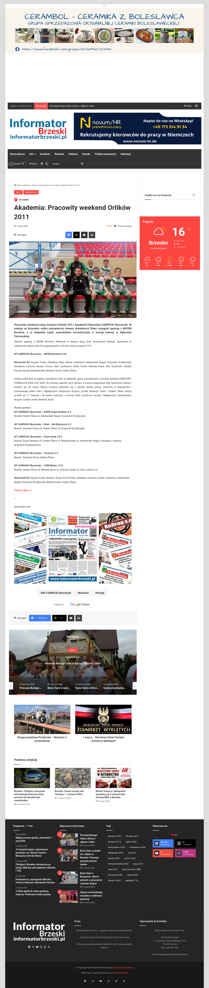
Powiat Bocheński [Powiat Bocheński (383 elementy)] (118, 864)
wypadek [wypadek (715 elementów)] (131, 880)
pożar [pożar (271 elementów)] (138, 864)
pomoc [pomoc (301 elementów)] (130, 858)
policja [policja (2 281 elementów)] (114, 858)
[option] (73, 662)
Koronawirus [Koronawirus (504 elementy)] (137, 847)
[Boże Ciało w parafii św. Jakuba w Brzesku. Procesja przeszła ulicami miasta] (69, 855)
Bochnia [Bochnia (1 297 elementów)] (114, 836)
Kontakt (86, 154)
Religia (73, 650)
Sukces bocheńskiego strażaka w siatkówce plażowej (91, 895)
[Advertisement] (104, 78)
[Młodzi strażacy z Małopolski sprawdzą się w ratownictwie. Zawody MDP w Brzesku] (114, 778)
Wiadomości (31, 192)
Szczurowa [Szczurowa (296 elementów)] (115, 875)
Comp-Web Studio (119, 973)
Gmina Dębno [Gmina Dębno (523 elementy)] (116, 847)
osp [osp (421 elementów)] (132, 853)
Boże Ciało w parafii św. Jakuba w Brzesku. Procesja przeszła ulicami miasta (90, 857)
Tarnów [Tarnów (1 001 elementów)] (114, 880)
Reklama (73, 154)
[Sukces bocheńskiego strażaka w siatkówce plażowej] (69, 897)
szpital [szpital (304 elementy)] (132, 875)
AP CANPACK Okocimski (56, 592)
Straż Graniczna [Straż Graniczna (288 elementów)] (131, 869)
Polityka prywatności (105, 154)
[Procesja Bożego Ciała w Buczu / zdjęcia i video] (69, 839)
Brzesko (84, 592)
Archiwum (45, 154)
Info (31, 154)
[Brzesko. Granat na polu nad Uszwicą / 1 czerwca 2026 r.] (73, 778)
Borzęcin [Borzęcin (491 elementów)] (132, 836)
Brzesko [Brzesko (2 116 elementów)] (114, 842)
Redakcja (59, 154)
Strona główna (17, 154)
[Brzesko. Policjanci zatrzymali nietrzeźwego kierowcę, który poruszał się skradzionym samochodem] (32, 778)
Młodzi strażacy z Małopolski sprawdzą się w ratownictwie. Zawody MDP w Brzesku (111, 794)
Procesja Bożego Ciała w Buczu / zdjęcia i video (71, 106)
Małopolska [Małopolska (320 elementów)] (115, 853)
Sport (34, 185)
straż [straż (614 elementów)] (112, 869)
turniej (100, 592)
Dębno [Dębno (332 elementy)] (131, 842)
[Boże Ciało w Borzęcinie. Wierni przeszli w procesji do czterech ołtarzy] (69, 878)
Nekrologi (126, 154)
